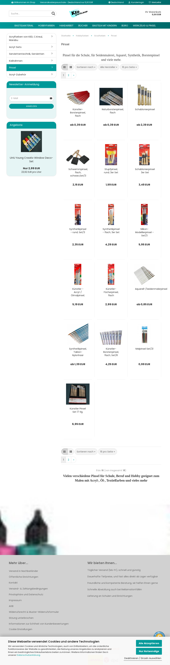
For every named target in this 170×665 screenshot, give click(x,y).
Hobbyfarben (46, 25)
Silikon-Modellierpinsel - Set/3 (144, 232)
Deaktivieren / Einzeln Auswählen (142, 658)
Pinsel (12, 67)
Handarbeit (66, 25)
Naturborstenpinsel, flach (113, 111)
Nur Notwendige (149, 651)
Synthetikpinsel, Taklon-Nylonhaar (78, 352)
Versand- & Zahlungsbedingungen (28, 588)
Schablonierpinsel (145, 109)
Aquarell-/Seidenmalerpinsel (151, 289)
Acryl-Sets (15, 47)
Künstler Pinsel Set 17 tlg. (78, 410)
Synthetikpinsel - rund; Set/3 (77, 230)
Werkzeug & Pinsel (144, 25)
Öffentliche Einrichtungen (23, 576)
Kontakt (13, 582)
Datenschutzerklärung (28, 655)
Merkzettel (155, 2)
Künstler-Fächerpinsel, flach (111, 292)
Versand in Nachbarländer (23, 571)
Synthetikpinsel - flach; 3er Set (111, 230)
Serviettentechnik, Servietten (26, 53)
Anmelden (31, 106)
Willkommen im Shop (23, 2)
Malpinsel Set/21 (144, 348)
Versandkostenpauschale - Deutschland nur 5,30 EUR (66, 2)
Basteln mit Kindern (104, 25)
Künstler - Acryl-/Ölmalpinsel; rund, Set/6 (78, 292)
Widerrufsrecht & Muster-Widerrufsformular (34, 612)
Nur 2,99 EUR (31, 168)
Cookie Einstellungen (20, 629)
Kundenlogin (136, 2)
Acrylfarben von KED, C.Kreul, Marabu (26, 38)
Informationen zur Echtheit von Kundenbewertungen (39, 623)
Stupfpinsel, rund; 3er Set (111, 171)
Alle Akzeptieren (149, 643)
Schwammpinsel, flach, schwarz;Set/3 (78, 172)
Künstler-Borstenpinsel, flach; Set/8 (111, 352)
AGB (11, 606)
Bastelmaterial (24, 25)
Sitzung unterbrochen (21, 618)
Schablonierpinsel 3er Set (145, 171)
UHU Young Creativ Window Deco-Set (31, 159)
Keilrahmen (16, 60)
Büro (125, 25)
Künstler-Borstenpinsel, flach (78, 112)
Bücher (83, 25)
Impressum (15, 600)
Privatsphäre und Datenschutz (26, 594)
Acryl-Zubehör (17, 74)
